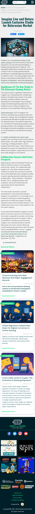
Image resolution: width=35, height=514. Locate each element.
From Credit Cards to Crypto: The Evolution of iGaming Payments (17, 379)
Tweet (21, 34)
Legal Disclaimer (17, 495)
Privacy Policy (17, 498)
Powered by (17, 504)
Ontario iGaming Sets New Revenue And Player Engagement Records (17, 277)
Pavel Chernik (6, 163)
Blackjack (13, 80)
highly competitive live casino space (16, 137)
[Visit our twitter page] (15, 433)
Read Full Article (9, 296)
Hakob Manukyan (7, 113)
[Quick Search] (19, 2)
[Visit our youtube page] (26, 433)
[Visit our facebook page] (9, 433)
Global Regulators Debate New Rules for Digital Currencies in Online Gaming (16, 328)
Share (13, 34)
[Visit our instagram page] (20, 433)
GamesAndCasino (10, 242)
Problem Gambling (17, 500)
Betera (26, 65)
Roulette (4, 80)
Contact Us (17, 493)
